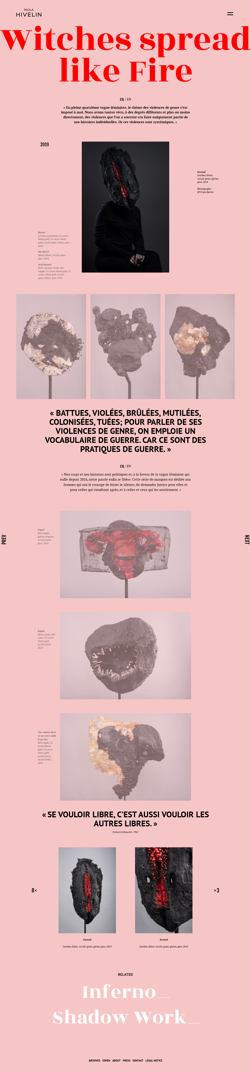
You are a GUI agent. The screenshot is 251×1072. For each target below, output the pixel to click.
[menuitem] (94, 1060)
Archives (94, 1060)
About (116, 1060)
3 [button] (218, 890)
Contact (138, 1060)
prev (4, 540)
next (247, 539)
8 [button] (33, 890)
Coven (106, 1060)
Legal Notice (154, 1060)
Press (126, 1060)
